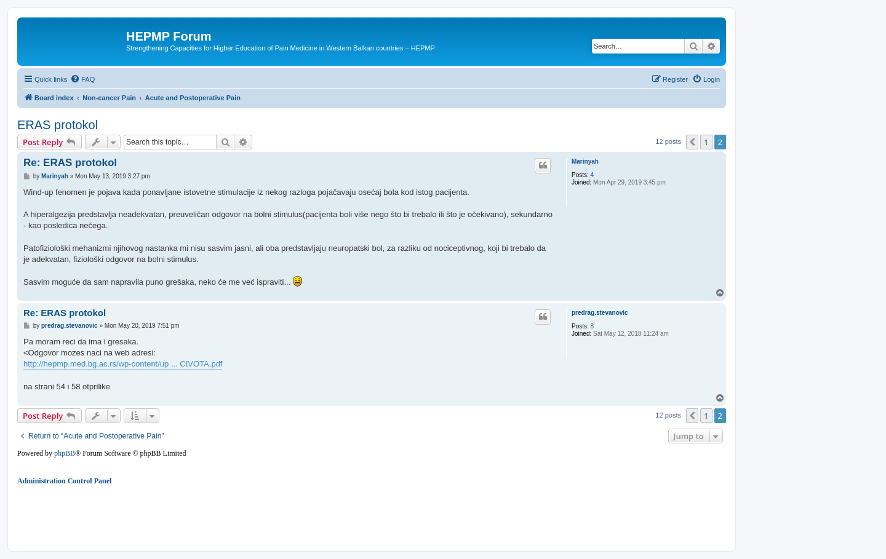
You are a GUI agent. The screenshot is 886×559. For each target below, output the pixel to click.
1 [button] (706, 142)
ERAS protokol (57, 125)
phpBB (64, 453)
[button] (692, 142)
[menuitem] (82, 79)
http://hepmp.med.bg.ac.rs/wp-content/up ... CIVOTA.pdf (122, 363)
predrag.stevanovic (600, 312)
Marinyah (585, 161)
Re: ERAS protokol (70, 162)
